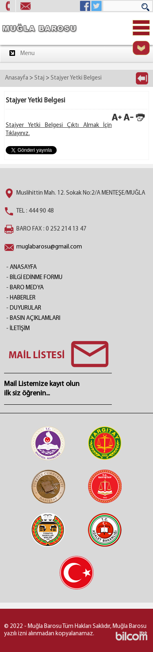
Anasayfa (16, 78)
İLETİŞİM (20, 329)
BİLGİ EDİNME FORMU (36, 278)
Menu (21, 53)
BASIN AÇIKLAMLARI (35, 318)
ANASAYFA (23, 267)
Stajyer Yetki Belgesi (76, 78)
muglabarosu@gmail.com (49, 247)
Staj (39, 78)
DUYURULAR (25, 308)
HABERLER (22, 298)
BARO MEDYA (27, 288)
